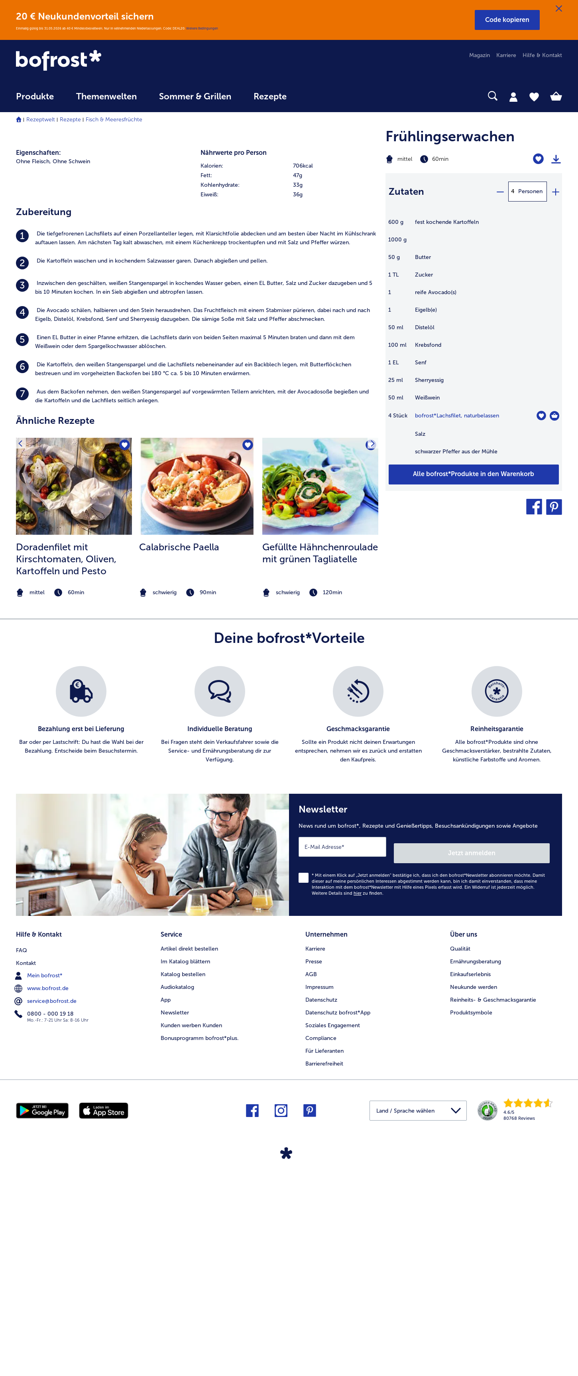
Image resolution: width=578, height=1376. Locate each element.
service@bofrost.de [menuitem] (46, 1208)
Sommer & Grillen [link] (195, 96)
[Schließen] (559, 9)
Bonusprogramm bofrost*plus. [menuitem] (200, 1246)
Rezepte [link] (270, 96)
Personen (530, 191)
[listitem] (196, 456)
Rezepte (70, 119)
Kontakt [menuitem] (26, 1169)
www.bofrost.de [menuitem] (42, 1195)
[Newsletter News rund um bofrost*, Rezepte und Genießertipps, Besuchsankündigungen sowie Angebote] (425, 1069)
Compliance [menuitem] (320, 1246)
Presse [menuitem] (313, 1169)
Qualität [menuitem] (460, 1157)
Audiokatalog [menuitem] (177, 1195)
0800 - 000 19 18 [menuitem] (45, 1220)
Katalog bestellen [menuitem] (183, 1182)
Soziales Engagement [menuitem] (332, 1233)
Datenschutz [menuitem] (321, 1207)
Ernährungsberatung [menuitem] (475, 1169)
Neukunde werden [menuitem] (473, 1195)
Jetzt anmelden (515, 1064)
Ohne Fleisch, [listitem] (33, 379)
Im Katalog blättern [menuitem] (185, 1169)
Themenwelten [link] (106, 96)
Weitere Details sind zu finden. (347, 1104)
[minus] (499, 192)
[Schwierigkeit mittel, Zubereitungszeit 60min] (443, 159)
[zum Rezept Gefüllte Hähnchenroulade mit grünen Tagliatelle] (320, 704)
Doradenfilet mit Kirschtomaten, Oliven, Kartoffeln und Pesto (66, 776)
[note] (74, 810)
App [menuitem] (166, 1207)
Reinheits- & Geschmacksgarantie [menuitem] (493, 1207)
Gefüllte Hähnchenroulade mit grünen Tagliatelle (320, 770)
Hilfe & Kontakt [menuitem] (542, 55)
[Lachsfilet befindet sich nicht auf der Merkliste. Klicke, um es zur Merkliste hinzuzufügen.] (541, 415)
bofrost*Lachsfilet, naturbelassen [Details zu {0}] (457, 415)
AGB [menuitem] (311, 1182)
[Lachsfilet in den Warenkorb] (554, 416)
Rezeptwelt (40, 119)
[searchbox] (314, 96)
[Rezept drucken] (556, 159)
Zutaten (406, 191)
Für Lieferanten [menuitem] (324, 1258)
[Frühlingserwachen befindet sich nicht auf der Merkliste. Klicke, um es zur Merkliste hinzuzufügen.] (538, 159)
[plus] (555, 192)
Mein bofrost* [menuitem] (39, 1182)
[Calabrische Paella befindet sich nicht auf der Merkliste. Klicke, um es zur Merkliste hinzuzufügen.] (246, 664)
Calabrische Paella (179, 764)
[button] (507, 20)
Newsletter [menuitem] (175, 1220)
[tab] (513, 96)
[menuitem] (35, 100)
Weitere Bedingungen (202, 28)
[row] (289, 384)
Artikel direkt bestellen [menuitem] (189, 1157)
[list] (289, 933)
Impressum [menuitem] (319, 1195)
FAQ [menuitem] (21, 1157)
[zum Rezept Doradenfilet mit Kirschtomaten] (74, 704)
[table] (474, 341)
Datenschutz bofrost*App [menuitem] (337, 1220)
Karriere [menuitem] (506, 55)
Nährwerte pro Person (234, 370)
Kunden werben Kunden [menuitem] (191, 1233)
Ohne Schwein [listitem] (71, 379)
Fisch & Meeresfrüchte (114, 119)
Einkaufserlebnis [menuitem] (470, 1182)
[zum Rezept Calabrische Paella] (197, 704)
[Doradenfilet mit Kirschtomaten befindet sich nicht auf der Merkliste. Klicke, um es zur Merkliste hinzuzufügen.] (123, 664)
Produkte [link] (35, 96)
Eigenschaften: (38, 370)
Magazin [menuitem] (479, 55)
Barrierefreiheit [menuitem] (324, 1271)
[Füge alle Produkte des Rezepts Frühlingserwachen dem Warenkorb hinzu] (474, 474)
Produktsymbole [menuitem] (471, 1220)
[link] (98, 61)
